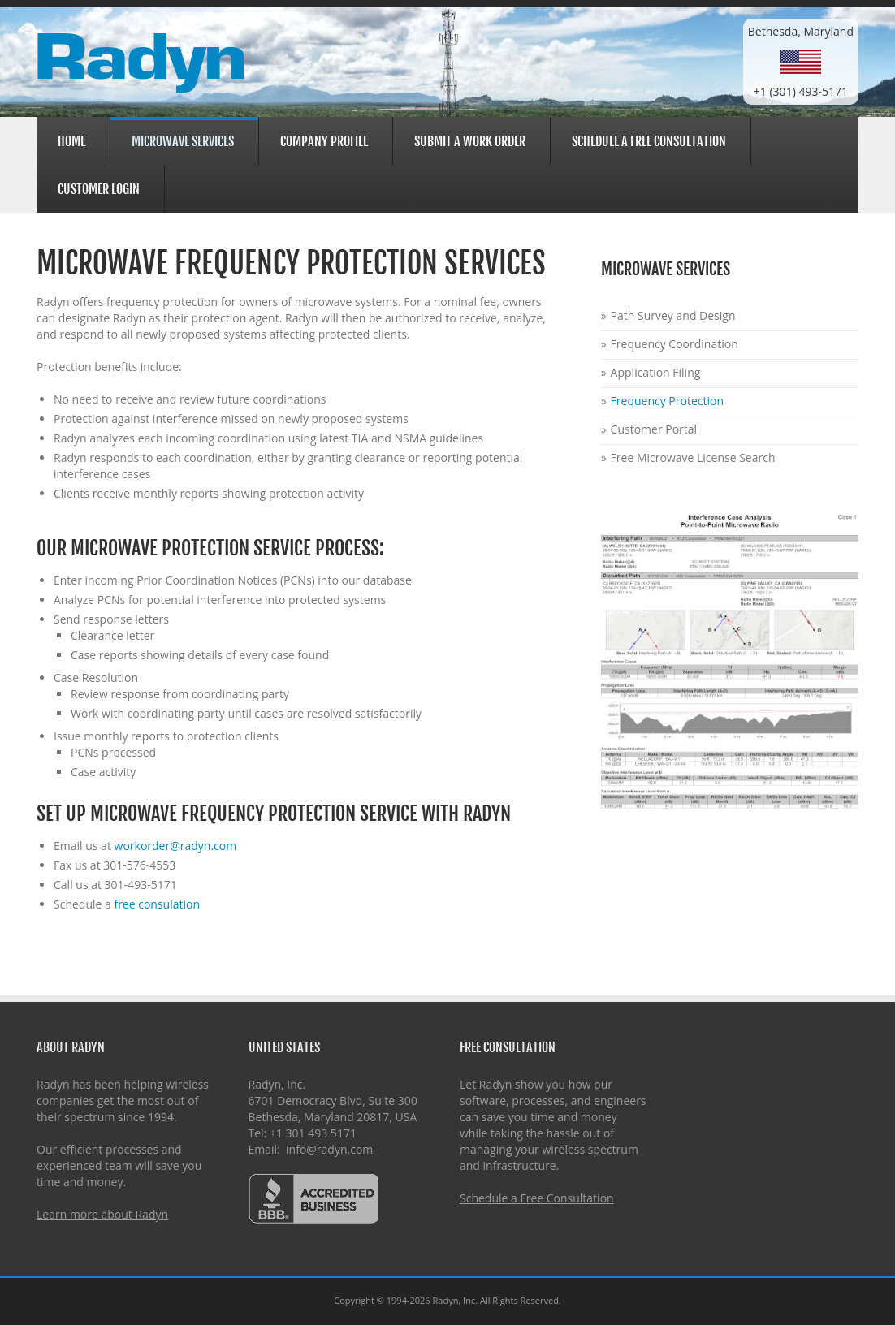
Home (71, 141)
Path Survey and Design (673, 315)
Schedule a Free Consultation (649, 141)
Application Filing (656, 372)
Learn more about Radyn (102, 1214)
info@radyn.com (329, 1149)
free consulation (157, 904)
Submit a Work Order (469, 141)
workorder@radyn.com (176, 845)
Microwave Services (180, 140)
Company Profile (321, 139)
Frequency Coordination (674, 344)
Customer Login (96, 187)
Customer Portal (654, 429)
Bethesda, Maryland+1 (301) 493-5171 (801, 61)
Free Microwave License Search (693, 457)
